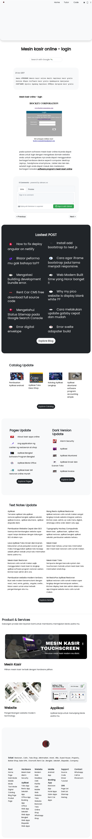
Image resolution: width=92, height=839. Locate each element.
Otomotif (32, 760)
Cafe (25, 758)
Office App (26, 797)
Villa (56, 758)
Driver (63, 778)
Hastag (64, 797)
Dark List (64, 791)
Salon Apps (52, 794)
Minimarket (43, 758)
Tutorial (64, 781)
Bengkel (49, 760)
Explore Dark (67, 479)
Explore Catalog (46, 406)
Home (57, 2)
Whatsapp (78, 772)
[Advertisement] (46, 22)
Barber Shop (13, 760)
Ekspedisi (65, 760)
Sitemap (64, 794)
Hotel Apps (52, 791)
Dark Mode (12, 778)
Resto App (25, 788)
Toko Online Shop (37, 810)
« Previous (21, 216)
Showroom (78, 778)
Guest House (65, 758)
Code (76, 2)
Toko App (25, 785)
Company (74, 760)
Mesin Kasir (12, 664)
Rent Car (40, 760)
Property (75, 758)
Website (10, 708)
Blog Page (12, 795)
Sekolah (57, 760)
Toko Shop (33, 758)
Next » (73, 216)
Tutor (66, 2)
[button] (23, 122)
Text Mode (12, 786)
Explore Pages (24, 481)
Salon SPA (23, 760)
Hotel (52, 758)
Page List (65, 788)
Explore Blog (46, 341)
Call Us (77, 775)
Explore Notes (46, 600)
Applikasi (57, 708)
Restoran (18, 758)
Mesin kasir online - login (46, 49)
